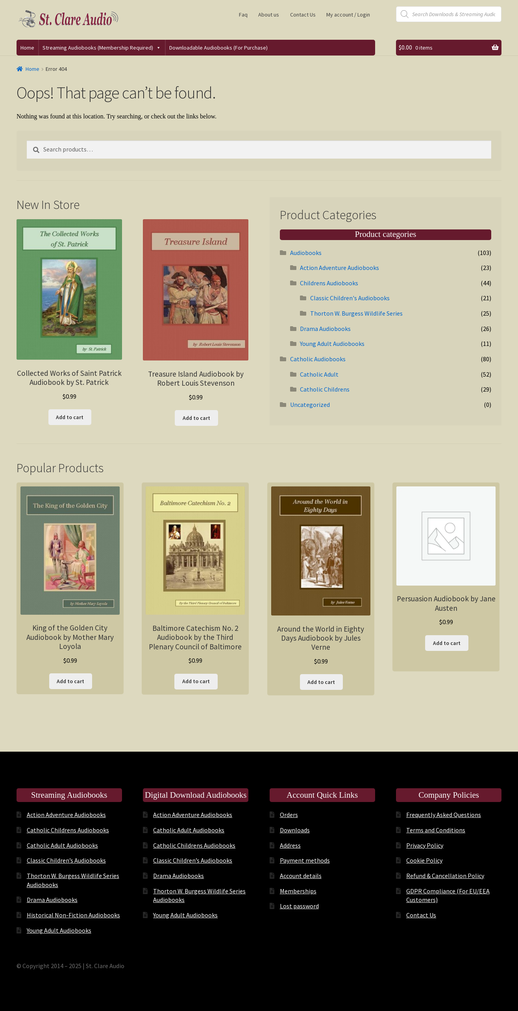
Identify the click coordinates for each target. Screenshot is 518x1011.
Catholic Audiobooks (318, 359)
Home (27, 47)
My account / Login (348, 14)
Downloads (295, 830)
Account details (301, 876)
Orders (289, 815)
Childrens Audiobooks (329, 283)
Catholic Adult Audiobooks (62, 845)
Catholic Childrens (325, 389)
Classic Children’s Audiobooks (66, 860)
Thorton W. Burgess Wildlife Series (356, 313)
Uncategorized (310, 404)
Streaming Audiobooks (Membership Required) (102, 47)
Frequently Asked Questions (443, 815)
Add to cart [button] (69, 417)
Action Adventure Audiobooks (339, 268)
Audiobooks (306, 253)
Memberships (298, 891)
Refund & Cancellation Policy (445, 876)
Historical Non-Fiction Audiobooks (73, 915)
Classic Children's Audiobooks (350, 298)
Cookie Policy (424, 860)
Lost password (299, 906)
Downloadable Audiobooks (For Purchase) (218, 47)
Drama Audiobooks (325, 329)
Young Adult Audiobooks (332, 343)
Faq (243, 14)
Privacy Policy (424, 845)
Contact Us (303, 14)
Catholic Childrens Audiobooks (68, 830)
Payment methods (305, 860)
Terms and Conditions (435, 830)
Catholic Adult (319, 374)
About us (268, 14)
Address (290, 845)
